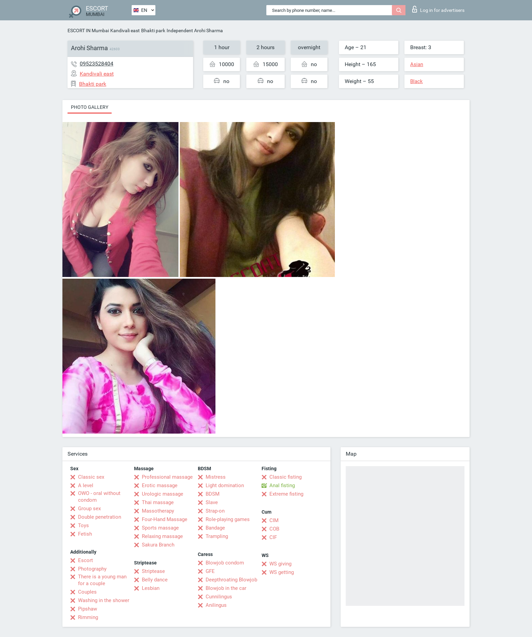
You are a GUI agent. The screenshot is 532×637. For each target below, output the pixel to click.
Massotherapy (158, 511)
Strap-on (215, 511)
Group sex (89, 508)
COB (274, 529)
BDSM (213, 494)
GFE (210, 571)
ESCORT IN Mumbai (88, 30)
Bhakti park (153, 30)
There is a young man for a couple (102, 580)
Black (416, 81)
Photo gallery (89, 107)
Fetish (85, 534)
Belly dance (155, 580)
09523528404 (96, 63)
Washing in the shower (103, 600)
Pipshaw (87, 609)
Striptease (153, 571)
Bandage (215, 528)
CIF (273, 537)
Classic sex (91, 477)
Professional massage (167, 477)
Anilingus (216, 605)
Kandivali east (125, 30)
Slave (212, 502)
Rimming (88, 617)
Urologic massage (162, 494)
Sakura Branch (158, 545)
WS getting (281, 572)
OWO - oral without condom (99, 496)
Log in (438, 9)
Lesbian (150, 588)
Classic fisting (285, 477)
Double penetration (99, 517)
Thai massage (158, 502)
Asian (416, 64)
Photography (92, 569)
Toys (83, 525)
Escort (85, 560)
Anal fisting (282, 485)
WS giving (280, 564)
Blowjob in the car (226, 588)
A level (85, 485)
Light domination (225, 485)
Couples (87, 592)
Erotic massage (159, 485)
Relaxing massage (162, 536)
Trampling (217, 536)
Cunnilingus (219, 597)
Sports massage (160, 528)
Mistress (216, 477)
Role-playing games (228, 519)
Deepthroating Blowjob (231, 580)
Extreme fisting (286, 494)
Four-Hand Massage (164, 519)
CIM (274, 520)
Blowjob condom (225, 563)
